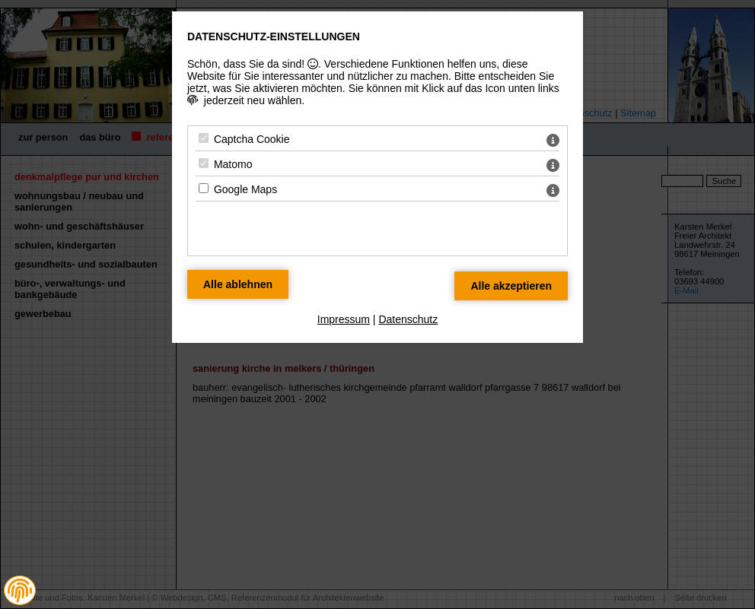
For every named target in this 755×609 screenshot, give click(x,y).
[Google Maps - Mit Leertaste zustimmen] (204, 188)
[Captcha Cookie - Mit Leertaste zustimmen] (204, 138)
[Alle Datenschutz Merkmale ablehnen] (237, 284)
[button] (20, 591)
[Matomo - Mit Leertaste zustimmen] (204, 163)
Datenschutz (408, 319)
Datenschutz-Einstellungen (273, 36)
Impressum (343, 319)
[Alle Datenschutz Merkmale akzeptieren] (511, 285)
